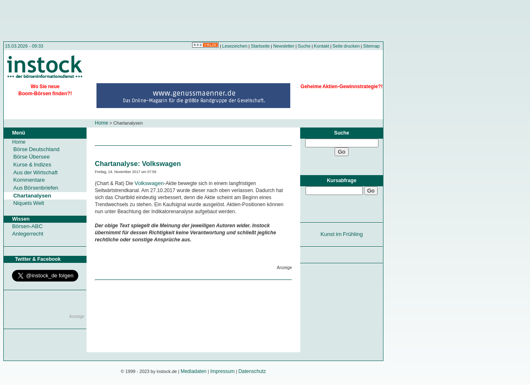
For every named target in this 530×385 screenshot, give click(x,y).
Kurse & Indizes (32, 164)
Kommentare (29, 180)
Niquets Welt (28, 203)
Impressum (222, 371)
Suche (304, 45)
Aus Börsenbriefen (35, 188)
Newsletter (283, 45)
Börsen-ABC (27, 226)
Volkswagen (148, 183)
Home (101, 123)
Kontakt (321, 45)
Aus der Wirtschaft (35, 172)
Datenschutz (252, 371)
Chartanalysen (32, 195)
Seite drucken (346, 45)
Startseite (260, 45)
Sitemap (371, 45)
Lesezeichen (235, 45)
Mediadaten (194, 371)
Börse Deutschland (36, 149)
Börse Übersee (31, 157)
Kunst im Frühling (341, 234)
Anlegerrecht (27, 234)
